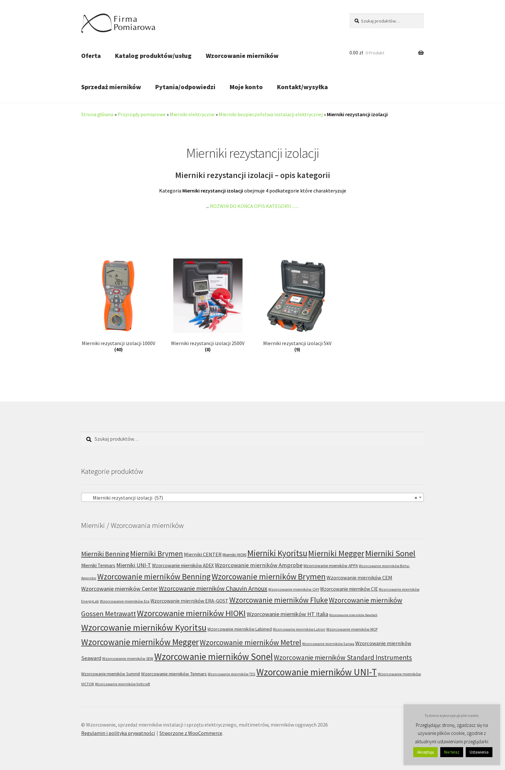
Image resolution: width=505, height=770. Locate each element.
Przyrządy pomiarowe (142, 114)
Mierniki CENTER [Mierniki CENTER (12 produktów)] (203, 554)
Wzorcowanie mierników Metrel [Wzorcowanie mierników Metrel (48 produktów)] (250, 642)
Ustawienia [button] (479, 752)
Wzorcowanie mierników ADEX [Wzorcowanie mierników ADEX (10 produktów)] (183, 565)
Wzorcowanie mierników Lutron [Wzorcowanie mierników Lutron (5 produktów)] (299, 629)
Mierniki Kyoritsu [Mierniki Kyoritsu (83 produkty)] (277, 553)
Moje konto (246, 87)
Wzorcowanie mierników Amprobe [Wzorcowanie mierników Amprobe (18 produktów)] (258, 565)
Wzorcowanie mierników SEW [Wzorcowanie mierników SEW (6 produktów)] (127, 658)
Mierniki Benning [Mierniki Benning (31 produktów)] (105, 553)
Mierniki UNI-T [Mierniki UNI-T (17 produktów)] (133, 565)
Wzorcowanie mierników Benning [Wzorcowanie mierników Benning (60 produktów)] (154, 576)
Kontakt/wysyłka (302, 87)
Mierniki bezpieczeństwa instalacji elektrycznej (271, 114)
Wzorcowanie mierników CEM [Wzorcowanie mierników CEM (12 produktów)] (359, 577)
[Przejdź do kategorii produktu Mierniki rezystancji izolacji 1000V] (118, 305)
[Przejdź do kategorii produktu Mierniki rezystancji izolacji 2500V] (208, 305)
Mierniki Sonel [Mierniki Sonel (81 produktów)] (390, 553)
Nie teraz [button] (451, 752)
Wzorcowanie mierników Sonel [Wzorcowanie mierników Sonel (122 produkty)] (213, 656)
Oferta (91, 56)
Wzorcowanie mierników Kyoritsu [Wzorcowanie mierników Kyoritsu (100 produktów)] (143, 627)
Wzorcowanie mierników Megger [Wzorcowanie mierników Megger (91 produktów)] (140, 641)
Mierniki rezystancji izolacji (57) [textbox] (250, 497)
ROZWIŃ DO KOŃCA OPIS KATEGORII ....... (254, 206)
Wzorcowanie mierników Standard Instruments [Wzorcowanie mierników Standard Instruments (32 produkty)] (343, 657)
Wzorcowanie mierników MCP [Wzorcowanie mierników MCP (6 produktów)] (351, 629)
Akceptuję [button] (425, 752)
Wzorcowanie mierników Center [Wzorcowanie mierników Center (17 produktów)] (119, 588)
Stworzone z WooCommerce (190, 733)
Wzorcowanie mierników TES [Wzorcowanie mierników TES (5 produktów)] (231, 673)
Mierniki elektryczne (192, 114)
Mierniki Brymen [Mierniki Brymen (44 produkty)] (156, 553)
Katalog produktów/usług (153, 56)
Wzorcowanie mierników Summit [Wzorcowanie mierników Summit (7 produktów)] (110, 674)
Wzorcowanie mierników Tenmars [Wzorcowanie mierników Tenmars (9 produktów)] (174, 674)
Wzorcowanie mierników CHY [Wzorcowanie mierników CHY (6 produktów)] (293, 589)
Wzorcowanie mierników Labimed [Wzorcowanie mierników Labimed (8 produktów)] (239, 629)
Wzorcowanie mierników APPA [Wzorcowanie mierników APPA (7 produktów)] (330, 565)
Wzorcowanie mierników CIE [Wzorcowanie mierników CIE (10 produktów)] (349, 589)
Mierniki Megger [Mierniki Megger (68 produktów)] (336, 553)
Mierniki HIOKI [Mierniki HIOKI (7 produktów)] (234, 555)
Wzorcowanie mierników (242, 56)
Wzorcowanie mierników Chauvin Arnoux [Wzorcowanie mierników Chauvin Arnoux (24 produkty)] (213, 588)
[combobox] (252, 497)
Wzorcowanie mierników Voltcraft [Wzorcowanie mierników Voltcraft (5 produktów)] (122, 683)
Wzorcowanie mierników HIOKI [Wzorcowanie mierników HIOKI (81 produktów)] (191, 613)
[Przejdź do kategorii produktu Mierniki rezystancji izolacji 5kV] (297, 305)
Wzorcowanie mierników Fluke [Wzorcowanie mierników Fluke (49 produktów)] (278, 600)
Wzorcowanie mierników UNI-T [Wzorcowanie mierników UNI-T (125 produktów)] (316, 672)
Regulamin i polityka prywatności (118, 733)
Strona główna (97, 114)
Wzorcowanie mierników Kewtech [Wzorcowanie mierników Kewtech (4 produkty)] (353, 615)
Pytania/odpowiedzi (185, 87)
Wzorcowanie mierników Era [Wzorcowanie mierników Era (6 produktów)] (124, 601)
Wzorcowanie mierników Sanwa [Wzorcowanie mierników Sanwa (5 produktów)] (328, 643)
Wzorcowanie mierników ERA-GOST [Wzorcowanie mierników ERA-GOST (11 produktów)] (189, 601)
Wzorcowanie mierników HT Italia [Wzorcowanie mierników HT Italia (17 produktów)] (287, 614)
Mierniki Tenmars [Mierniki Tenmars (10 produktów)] (98, 565)
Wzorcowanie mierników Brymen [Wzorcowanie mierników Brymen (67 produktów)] (269, 576)
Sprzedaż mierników (111, 87)
